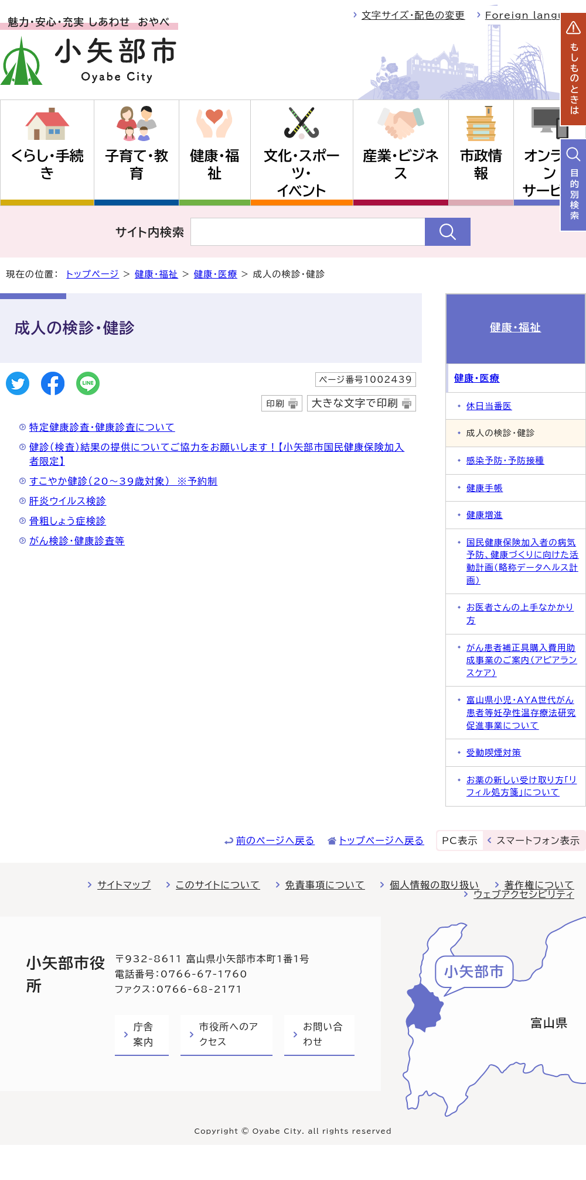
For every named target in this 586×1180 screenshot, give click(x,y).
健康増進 (484, 514)
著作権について (539, 885)
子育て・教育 (136, 164)
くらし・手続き (47, 164)
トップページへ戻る (381, 840)
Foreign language (535, 15)
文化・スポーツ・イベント (302, 173)
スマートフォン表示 (538, 840)
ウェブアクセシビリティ (523, 894)
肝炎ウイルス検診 (68, 501)
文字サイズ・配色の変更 (413, 15)
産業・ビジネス (401, 164)
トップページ (92, 274)
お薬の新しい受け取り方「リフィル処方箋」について (521, 786)
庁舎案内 (144, 1034)
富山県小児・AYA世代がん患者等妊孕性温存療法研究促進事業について (521, 712)
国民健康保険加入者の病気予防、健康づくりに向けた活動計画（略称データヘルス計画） (522, 561)
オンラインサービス (549, 173)
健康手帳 (484, 487)
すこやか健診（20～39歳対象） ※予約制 (123, 481)
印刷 (275, 403)
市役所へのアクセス (228, 1034)
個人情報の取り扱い (434, 885)
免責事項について (325, 885)
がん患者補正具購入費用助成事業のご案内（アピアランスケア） (521, 660)
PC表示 (460, 840)
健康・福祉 (214, 164)
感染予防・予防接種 (505, 460)
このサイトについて (218, 885)
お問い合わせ (323, 1034)
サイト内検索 (150, 232)
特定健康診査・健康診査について (102, 427)
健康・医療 (215, 274)
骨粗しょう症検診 (67, 521)
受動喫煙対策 (494, 752)
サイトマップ (124, 885)
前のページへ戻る (275, 840)
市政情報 (481, 164)
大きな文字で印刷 (355, 403)
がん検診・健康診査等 (77, 541)
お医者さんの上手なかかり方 (520, 614)
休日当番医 (489, 406)
